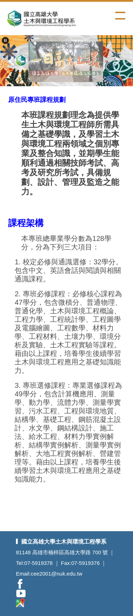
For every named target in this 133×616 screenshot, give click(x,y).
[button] (5, 40)
